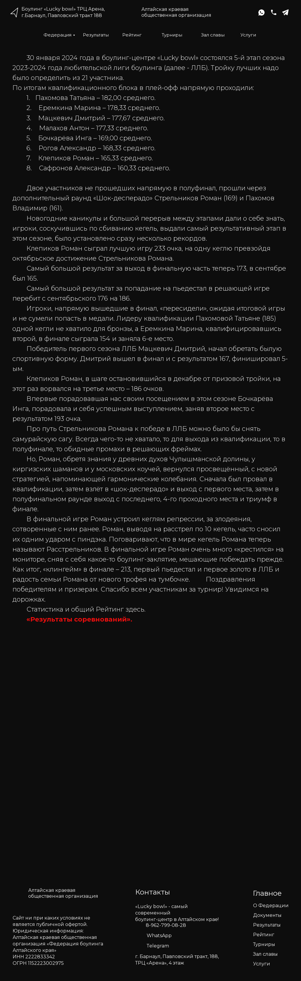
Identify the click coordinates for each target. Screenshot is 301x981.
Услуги (248, 35)
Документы (267, 915)
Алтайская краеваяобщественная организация (176, 12)
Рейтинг (132, 35)
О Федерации (271, 905)
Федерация (57, 35)
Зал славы (213, 35)
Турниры (172, 35)
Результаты (96, 35)
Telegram (157, 946)
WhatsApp (159, 935)
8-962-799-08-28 (166, 925)
